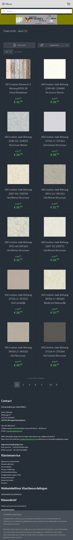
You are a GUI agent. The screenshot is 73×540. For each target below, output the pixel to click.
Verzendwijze (6, 467)
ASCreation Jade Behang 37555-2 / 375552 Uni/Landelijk (18, 298)
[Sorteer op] (54, 45)
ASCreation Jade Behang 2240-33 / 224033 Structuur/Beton (18, 140)
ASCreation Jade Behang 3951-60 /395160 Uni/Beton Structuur (18, 246)
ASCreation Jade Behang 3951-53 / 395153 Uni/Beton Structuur (54, 193)
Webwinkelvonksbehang (14, 524)
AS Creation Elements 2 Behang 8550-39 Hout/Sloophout (18, 88)
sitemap (53, 535)
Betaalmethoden (7, 464)
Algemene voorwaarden (10, 461)
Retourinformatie (7, 477)
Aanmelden (7, 512)
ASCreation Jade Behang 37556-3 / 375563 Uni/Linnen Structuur (54, 140)
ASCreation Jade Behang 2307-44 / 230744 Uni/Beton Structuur (18, 193)
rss (58, 535)
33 (50, 384)
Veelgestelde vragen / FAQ (11, 475)
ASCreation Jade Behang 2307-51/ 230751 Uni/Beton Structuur (54, 246)
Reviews (4, 483)
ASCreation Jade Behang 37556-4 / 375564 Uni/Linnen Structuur (54, 351)
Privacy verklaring (7, 469)
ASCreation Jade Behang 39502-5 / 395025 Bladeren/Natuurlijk (54, 298)
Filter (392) (19, 45)
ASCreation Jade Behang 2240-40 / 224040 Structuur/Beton (54, 88)
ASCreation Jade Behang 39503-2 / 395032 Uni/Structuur (18, 351)
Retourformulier (7, 480)
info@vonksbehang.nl (14, 431)
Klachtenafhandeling (9, 472)
